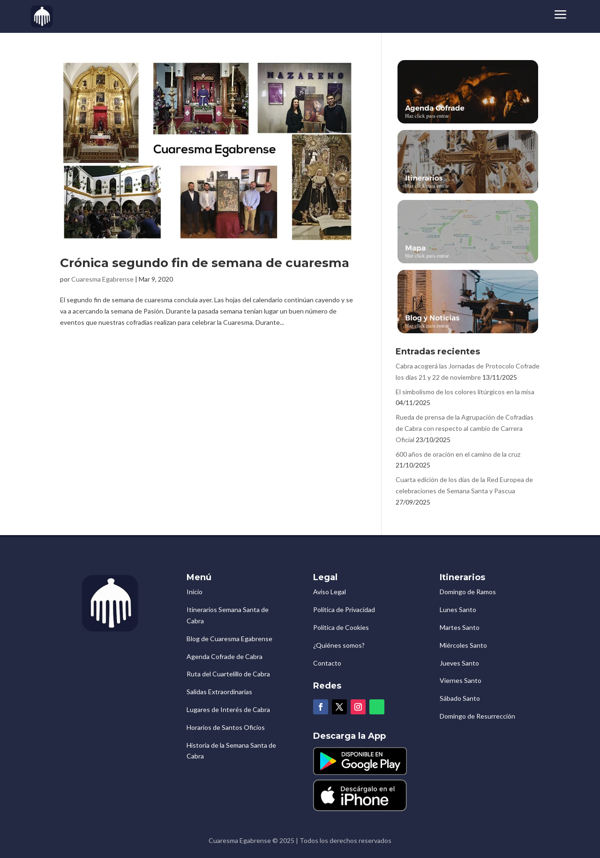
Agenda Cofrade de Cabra (224, 656)
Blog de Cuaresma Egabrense (229, 639)
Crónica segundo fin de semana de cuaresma (204, 262)
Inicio (194, 592)
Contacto (327, 663)
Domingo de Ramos (468, 592)
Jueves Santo (459, 663)
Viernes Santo (460, 680)
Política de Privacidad (344, 609)
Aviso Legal (329, 592)
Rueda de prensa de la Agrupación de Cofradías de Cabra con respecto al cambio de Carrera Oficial (464, 428)
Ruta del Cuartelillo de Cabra (228, 674)
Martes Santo (460, 627)
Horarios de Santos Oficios (226, 727)
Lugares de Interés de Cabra (228, 709)
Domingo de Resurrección (477, 716)
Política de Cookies (341, 627)
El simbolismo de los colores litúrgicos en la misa (465, 392)
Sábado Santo (460, 698)
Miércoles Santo (463, 645)
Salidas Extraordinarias (219, 692)
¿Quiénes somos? (339, 645)
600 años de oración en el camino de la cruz (458, 454)
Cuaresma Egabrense (102, 279)
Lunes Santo (458, 609)
